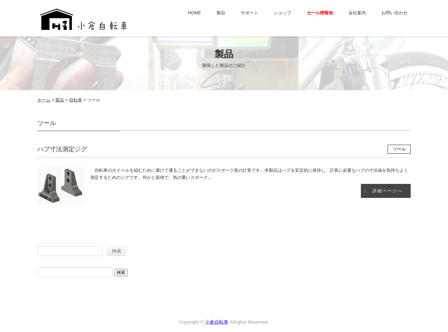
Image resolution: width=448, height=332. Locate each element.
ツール (399, 149)
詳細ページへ (387, 190)
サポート (249, 12)
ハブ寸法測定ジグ (62, 149)
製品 (221, 12)
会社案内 (357, 12)
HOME (194, 12)
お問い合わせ (394, 12)
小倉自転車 (216, 322)
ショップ (282, 12)
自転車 (75, 99)
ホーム (43, 99)
